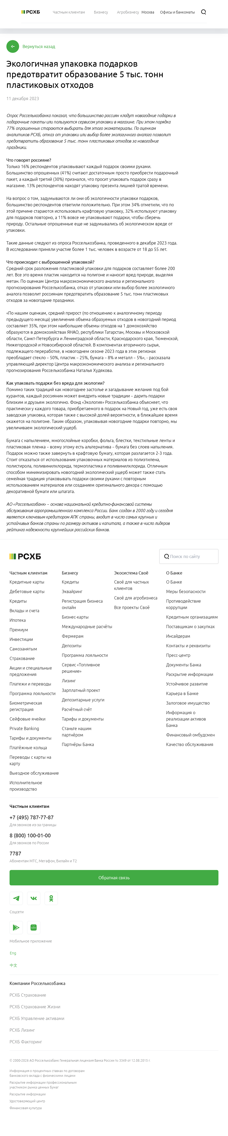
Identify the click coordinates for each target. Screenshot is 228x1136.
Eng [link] (13, 953)
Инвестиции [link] (21, 639)
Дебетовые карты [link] (27, 591)
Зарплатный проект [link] (81, 690)
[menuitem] (68, 12)
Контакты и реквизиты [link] (188, 645)
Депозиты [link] (71, 645)
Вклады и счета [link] (24, 610)
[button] (38, 46)
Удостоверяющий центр (27, 1101)
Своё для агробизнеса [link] (135, 597)
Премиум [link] (19, 629)
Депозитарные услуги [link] (83, 699)
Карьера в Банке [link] (182, 693)
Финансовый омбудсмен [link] (190, 734)
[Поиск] (203, 12)
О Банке (174, 573)
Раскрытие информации (28, 1094)
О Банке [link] (174, 582)
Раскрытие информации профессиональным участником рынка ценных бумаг (43, 1085)
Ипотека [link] (18, 620)
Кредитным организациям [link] (192, 617)
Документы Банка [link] (183, 664)
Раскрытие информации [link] (189, 674)
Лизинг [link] (69, 680)
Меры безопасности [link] (185, 591)
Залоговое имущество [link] (188, 703)
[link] (114, 877)
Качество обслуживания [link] (189, 744)
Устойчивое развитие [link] (187, 683)
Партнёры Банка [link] (78, 744)
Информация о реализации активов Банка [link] (186, 719)
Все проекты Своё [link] (132, 607)
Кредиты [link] (18, 601)
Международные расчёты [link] (87, 626)
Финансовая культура (26, 1108)
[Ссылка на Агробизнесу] (128, 12)
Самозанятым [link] (23, 648)
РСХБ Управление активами (37, 1018)
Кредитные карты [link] (27, 582)
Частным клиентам (29, 573)
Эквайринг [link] (72, 591)
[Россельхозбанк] (30, 12)
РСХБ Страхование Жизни (35, 1006)
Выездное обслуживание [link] (34, 773)
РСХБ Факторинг (26, 1041)
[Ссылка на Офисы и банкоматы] (177, 11)
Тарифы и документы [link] (30, 738)
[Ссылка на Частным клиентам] (68, 12)
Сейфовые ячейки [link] (27, 719)
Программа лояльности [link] (32, 693)
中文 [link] (13, 965)
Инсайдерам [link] (178, 636)
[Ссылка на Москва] (147, 11)
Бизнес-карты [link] (75, 617)
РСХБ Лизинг (22, 1030)
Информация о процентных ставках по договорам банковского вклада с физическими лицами (47, 1073)
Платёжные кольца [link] (28, 747)
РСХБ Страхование (28, 995)
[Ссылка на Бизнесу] (101, 12)
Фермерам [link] (73, 636)
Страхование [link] (22, 658)
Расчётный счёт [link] (77, 709)
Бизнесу (70, 573)
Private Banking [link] (24, 728)
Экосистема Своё (131, 573)
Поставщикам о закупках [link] (190, 626)
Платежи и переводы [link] (30, 683)
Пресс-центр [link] (178, 655)
